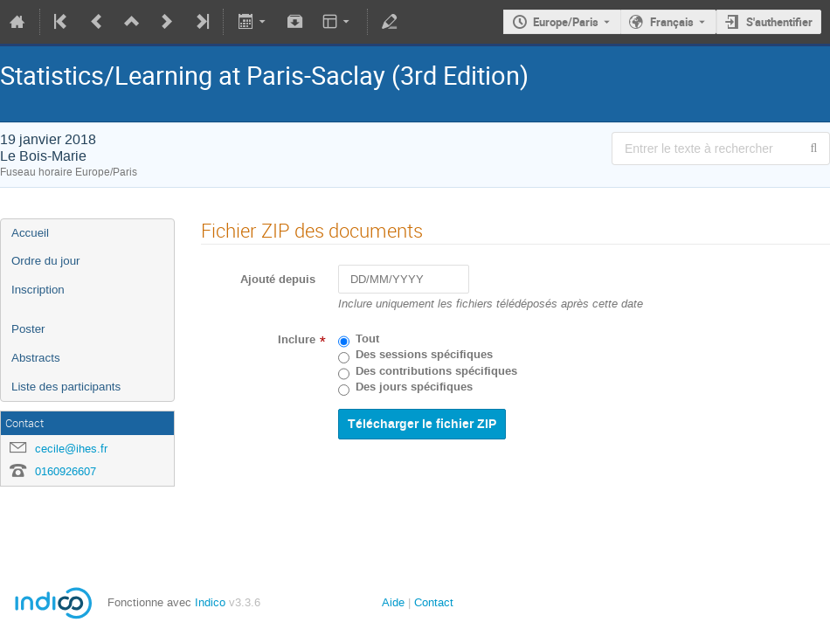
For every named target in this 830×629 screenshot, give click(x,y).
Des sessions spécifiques (424, 355)
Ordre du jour (45, 260)
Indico (210, 602)
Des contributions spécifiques (436, 371)
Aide (393, 602)
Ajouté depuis (277, 279)
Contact (433, 602)
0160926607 (65, 471)
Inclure (296, 340)
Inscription (38, 289)
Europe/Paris (565, 22)
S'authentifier (779, 22)
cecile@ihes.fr (71, 448)
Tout (367, 339)
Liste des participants (66, 386)
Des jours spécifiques (414, 387)
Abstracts (35, 357)
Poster (28, 328)
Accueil (30, 232)
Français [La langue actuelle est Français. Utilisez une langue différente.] (672, 22)
